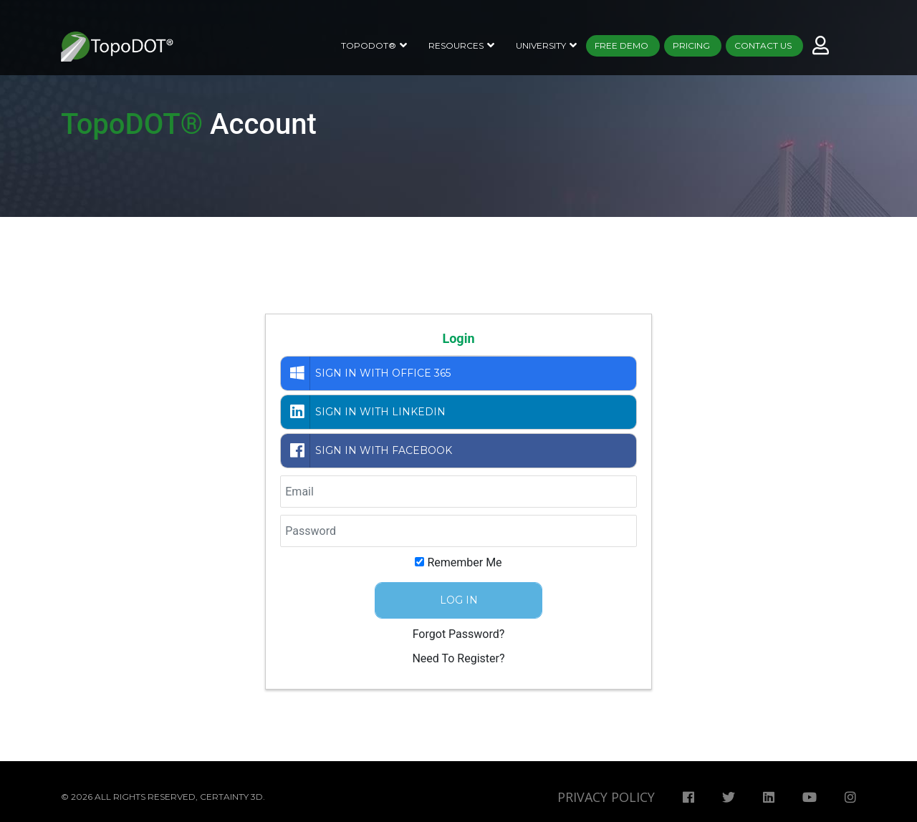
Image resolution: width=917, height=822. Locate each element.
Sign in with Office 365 (367, 373)
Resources (456, 45)
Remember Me (464, 562)
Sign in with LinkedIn (365, 412)
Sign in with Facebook (368, 451)
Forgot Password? (459, 634)
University (541, 45)
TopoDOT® (368, 45)
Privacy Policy (606, 797)
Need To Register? (458, 658)
